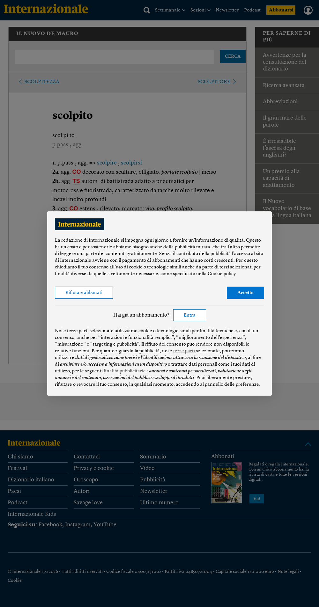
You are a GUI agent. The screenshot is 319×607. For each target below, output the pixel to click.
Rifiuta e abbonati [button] (83, 292)
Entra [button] (190, 315)
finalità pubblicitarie (125, 371)
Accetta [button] (245, 292)
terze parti (184, 351)
